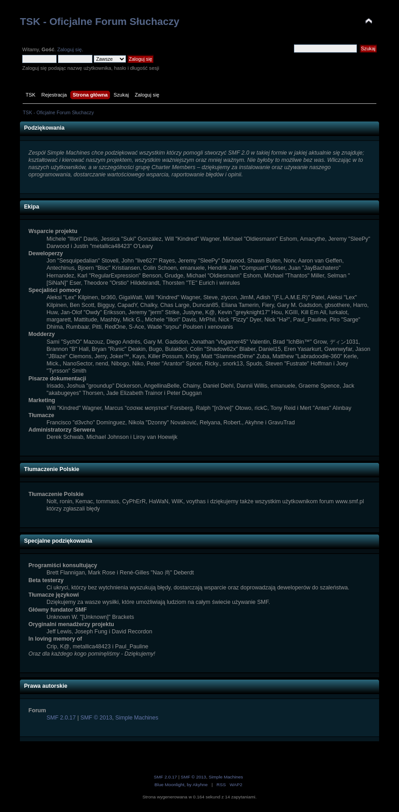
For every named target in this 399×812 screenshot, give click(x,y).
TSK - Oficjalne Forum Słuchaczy (99, 21)
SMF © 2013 (96, 718)
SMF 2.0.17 (61, 718)
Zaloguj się (69, 49)
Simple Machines (137, 718)
